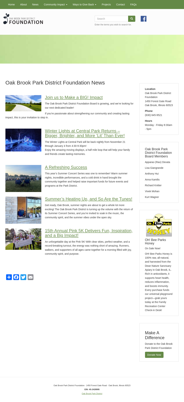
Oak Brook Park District (92, 393)
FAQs (133, 4)
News (35, 4)
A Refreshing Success (66, 167)
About (23, 4)
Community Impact (55, 4)
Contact (120, 4)
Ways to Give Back (84, 4)
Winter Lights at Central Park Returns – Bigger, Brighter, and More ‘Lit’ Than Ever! (85, 133)
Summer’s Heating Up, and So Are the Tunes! (88, 198)
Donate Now (154, 354)
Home (11, 4)
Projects (106, 4)
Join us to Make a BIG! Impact (74, 97)
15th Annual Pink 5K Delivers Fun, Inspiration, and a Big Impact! (89, 233)
